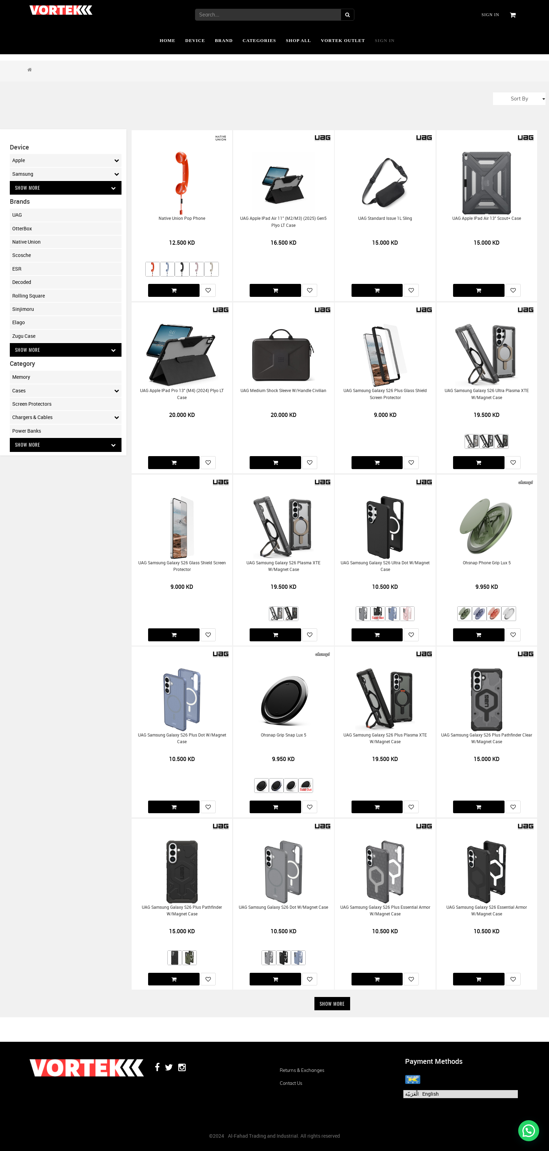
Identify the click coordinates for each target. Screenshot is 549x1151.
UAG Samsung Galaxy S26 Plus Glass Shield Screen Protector (385, 394)
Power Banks (26, 431)
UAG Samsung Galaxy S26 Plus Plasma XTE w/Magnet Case (385, 738)
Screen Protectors (31, 404)
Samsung (65, 174)
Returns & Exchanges (302, 1070)
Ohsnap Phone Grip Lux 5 (487, 563)
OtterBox (22, 228)
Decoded (21, 282)
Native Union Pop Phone (182, 218)
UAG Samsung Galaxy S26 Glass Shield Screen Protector (182, 566)
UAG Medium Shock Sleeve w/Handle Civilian (283, 390)
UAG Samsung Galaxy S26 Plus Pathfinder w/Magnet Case (182, 910)
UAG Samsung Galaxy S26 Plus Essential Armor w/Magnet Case (385, 910)
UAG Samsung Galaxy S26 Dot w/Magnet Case (283, 907)
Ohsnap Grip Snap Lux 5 (283, 735)
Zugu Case (23, 336)
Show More (65, 187)
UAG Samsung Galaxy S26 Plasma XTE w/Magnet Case (283, 566)
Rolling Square (28, 295)
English (430, 1093)
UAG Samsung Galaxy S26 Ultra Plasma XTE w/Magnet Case (487, 394)
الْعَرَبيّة (412, 1093)
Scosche (21, 255)
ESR (16, 268)
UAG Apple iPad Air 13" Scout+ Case (486, 218)
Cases (65, 391)
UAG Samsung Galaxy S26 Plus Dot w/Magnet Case (182, 738)
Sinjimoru (23, 309)
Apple (65, 160)
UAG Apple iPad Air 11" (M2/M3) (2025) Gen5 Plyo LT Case (283, 221)
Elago (18, 322)
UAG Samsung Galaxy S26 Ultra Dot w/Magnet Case (385, 566)
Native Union (26, 242)
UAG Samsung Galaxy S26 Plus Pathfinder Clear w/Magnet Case (486, 738)
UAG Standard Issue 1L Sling (385, 218)
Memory (21, 377)
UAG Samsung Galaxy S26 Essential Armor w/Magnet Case (486, 910)
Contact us (291, 1083)
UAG (17, 215)
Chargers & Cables (65, 418)
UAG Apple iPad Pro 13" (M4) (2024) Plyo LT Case (182, 394)
